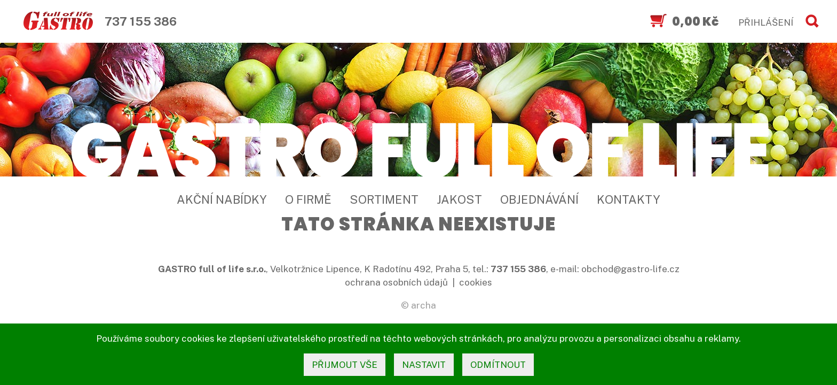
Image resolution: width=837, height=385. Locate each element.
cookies (475, 282)
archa (423, 305)
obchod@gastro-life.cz (630, 269)
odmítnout (498, 364)
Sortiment (384, 199)
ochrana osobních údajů (396, 282)
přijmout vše (344, 364)
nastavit (424, 364)
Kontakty (628, 199)
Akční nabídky (222, 199)
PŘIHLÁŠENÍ (765, 22)
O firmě (308, 199)
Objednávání (539, 199)
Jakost (459, 199)
